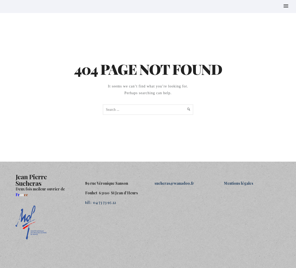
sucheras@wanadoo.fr (174, 183)
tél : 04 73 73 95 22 (100, 202)
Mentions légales (238, 183)
